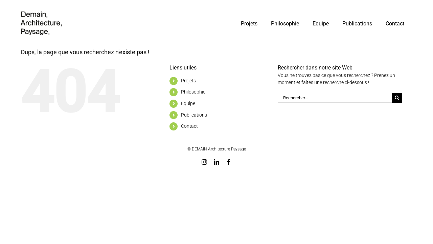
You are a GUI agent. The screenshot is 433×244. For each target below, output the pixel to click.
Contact (189, 126)
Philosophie (193, 92)
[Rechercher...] (335, 98)
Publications (194, 115)
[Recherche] (397, 98)
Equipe (188, 103)
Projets (188, 80)
